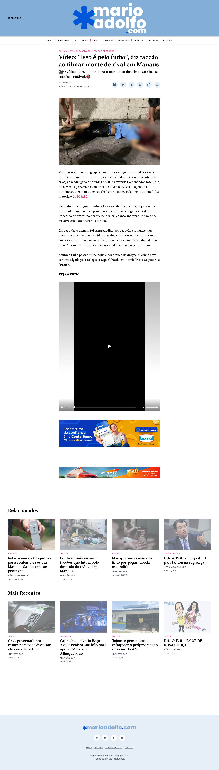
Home (50, 40)
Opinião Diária (172, 596)
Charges (139, 40)
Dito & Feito (81, 40)
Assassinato (83, 55)
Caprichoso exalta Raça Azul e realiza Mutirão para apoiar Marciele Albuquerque (83, 689)
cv (71, 55)
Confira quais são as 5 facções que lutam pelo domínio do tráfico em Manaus (79, 607)
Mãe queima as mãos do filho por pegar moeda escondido (132, 604)
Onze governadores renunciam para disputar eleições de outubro (29, 687)
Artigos (153, 40)
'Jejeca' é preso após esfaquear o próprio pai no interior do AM (135, 687)
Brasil (96, 40)
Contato (129, 747)
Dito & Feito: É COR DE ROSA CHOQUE (183, 685)
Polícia (109, 40)
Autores (167, 40)
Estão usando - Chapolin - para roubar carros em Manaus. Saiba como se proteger (29, 607)
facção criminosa (104, 55)
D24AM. (82, 200)
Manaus (12, 596)
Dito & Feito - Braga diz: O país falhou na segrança (186, 602)
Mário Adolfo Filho (19, 618)
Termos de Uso (113, 747)
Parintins (123, 40)
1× (138, 411)
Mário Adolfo (172, 692)
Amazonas (63, 40)
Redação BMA (66, 86)
